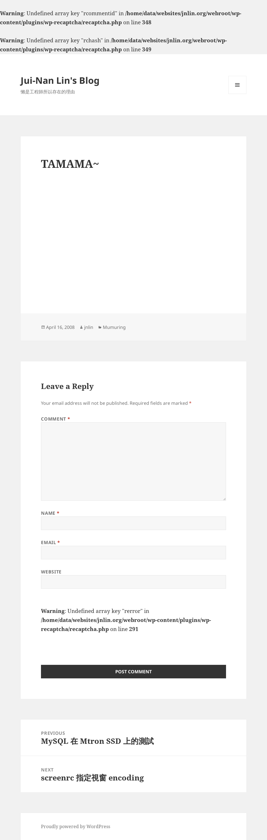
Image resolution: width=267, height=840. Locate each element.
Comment (55, 419)
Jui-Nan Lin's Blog (60, 80)
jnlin (88, 327)
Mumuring (114, 327)
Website (51, 572)
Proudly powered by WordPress (75, 826)
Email (50, 542)
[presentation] (84, 645)
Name (50, 513)
